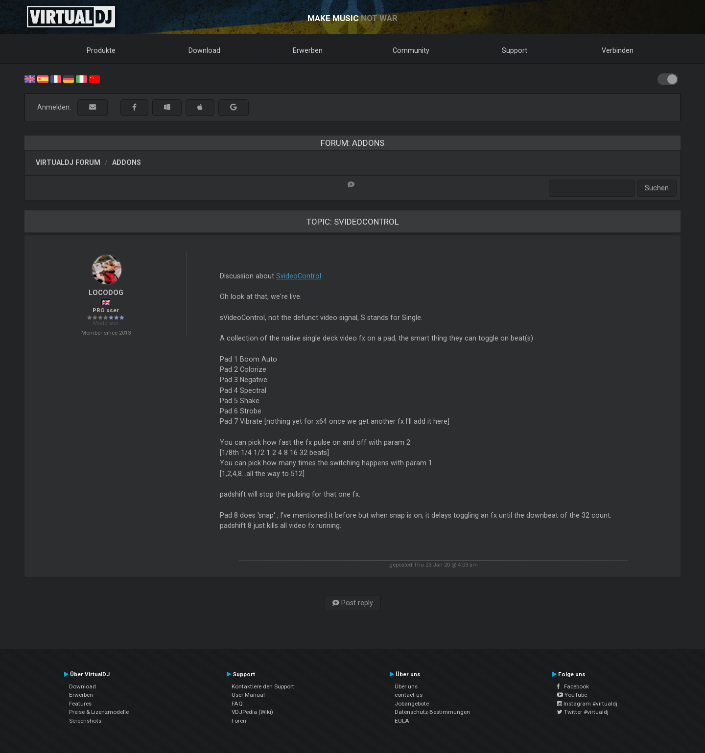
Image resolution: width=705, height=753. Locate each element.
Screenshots (85, 720)
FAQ (237, 703)
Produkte (101, 50)
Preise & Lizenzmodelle (99, 711)
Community (411, 50)
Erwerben (308, 50)
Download (204, 50)
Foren (239, 720)
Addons (126, 162)
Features (80, 703)
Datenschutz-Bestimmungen (432, 711)
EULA (402, 720)
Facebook (573, 686)
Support (514, 50)
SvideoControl (298, 276)
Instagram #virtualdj (587, 703)
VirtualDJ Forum (68, 162)
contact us (409, 694)
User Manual (248, 694)
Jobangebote (412, 703)
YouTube (572, 694)
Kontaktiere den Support (263, 686)
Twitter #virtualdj (583, 711)
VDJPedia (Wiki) (252, 711)
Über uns (406, 686)
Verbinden (618, 50)
